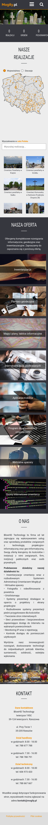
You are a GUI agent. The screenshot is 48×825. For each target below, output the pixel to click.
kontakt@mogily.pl (27, 800)
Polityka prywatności (15, 816)
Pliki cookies (36, 816)
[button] (3, 17)
